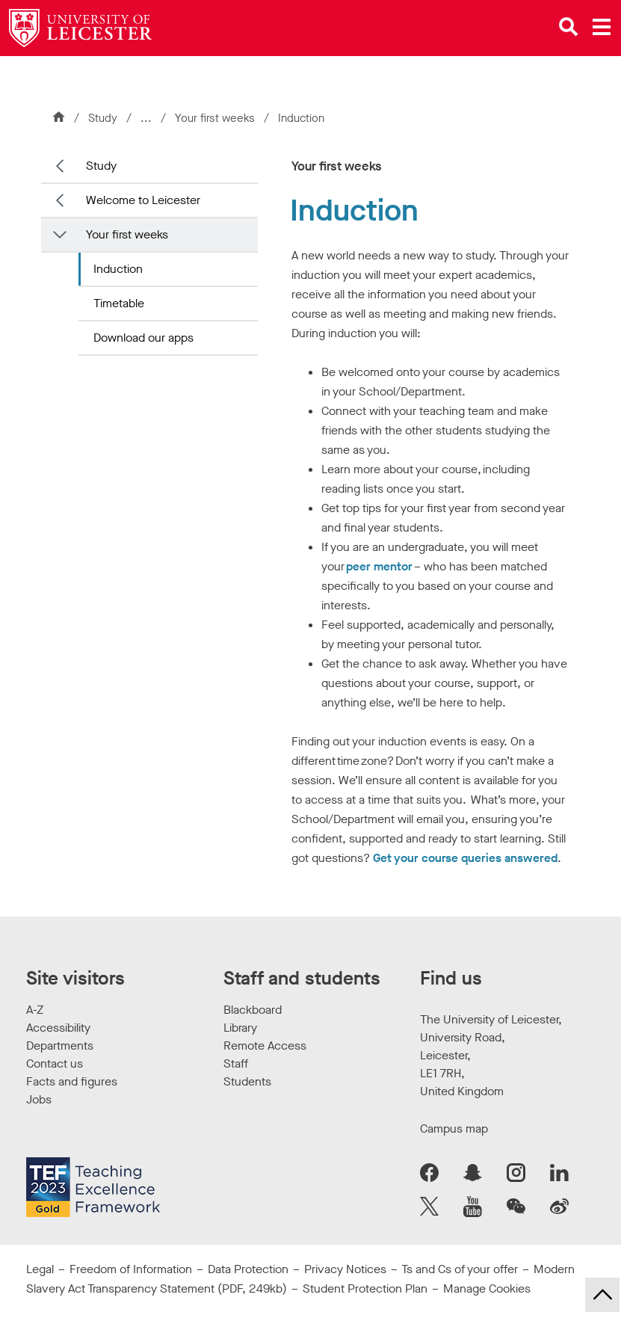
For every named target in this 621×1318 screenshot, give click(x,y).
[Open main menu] (601, 27)
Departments (59, 1045)
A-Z (34, 1009)
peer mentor (379, 566)
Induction (118, 269)
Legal (40, 1269)
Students (247, 1081)
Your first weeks (216, 118)
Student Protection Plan (365, 1288)
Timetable (118, 303)
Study (102, 118)
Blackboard (252, 1009)
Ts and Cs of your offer (459, 1269)
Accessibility (58, 1027)
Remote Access (264, 1045)
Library (240, 1027)
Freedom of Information (130, 1269)
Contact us (54, 1063)
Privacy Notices (345, 1269)
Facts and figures (71, 1081)
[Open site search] (568, 27)
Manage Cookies (487, 1288)
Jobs (39, 1099)
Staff (235, 1063)
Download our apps (143, 337)
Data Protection (248, 1269)
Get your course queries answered (465, 858)
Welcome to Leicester (143, 200)
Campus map (454, 1128)
